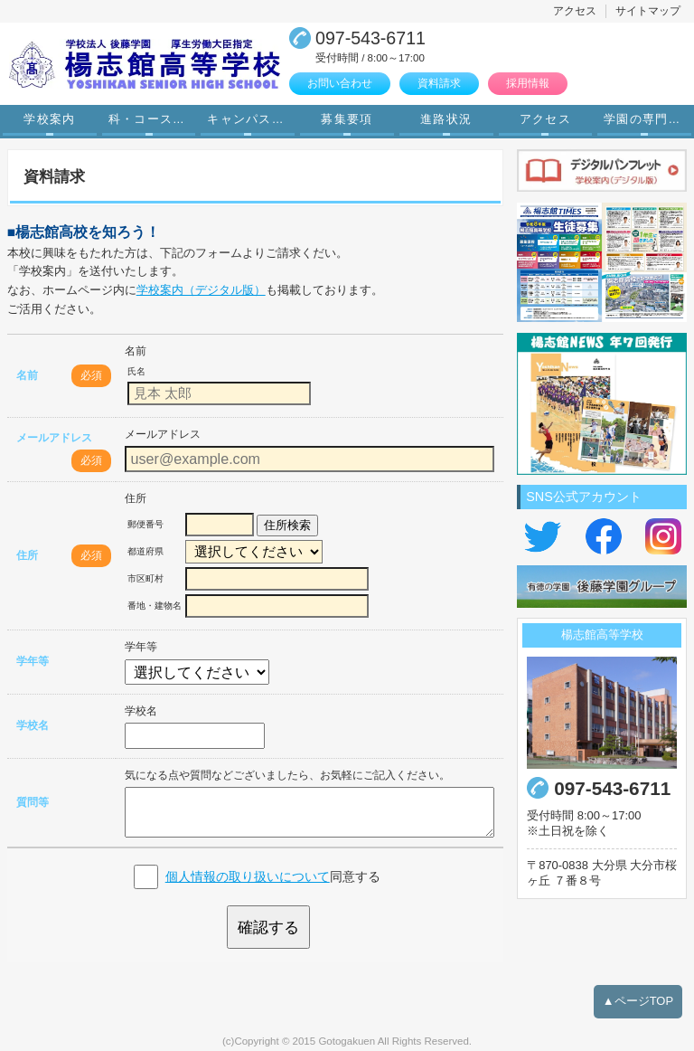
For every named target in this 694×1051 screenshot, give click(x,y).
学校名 (32, 725)
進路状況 (446, 119)
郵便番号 (145, 524)
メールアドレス (54, 437)
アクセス (574, 10)
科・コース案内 (153, 119)
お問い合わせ (339, 83)
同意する (272, 876)
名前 (27, 375)
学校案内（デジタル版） (201, 290)
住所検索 (287, 525)
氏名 (136, 371)
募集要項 (346, 119)
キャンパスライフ (252, 119)
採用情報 (527, 83)
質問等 (32, 802)
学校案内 (49, 119)
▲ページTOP (638, 1001)
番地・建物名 (154, 606)
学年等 (32, 661)
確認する (268, 927)
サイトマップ (647, 10)
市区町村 (145, 578)
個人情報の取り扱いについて (247, 876)
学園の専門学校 (649, 119)
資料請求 (439, 83)
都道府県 (145, 551)
